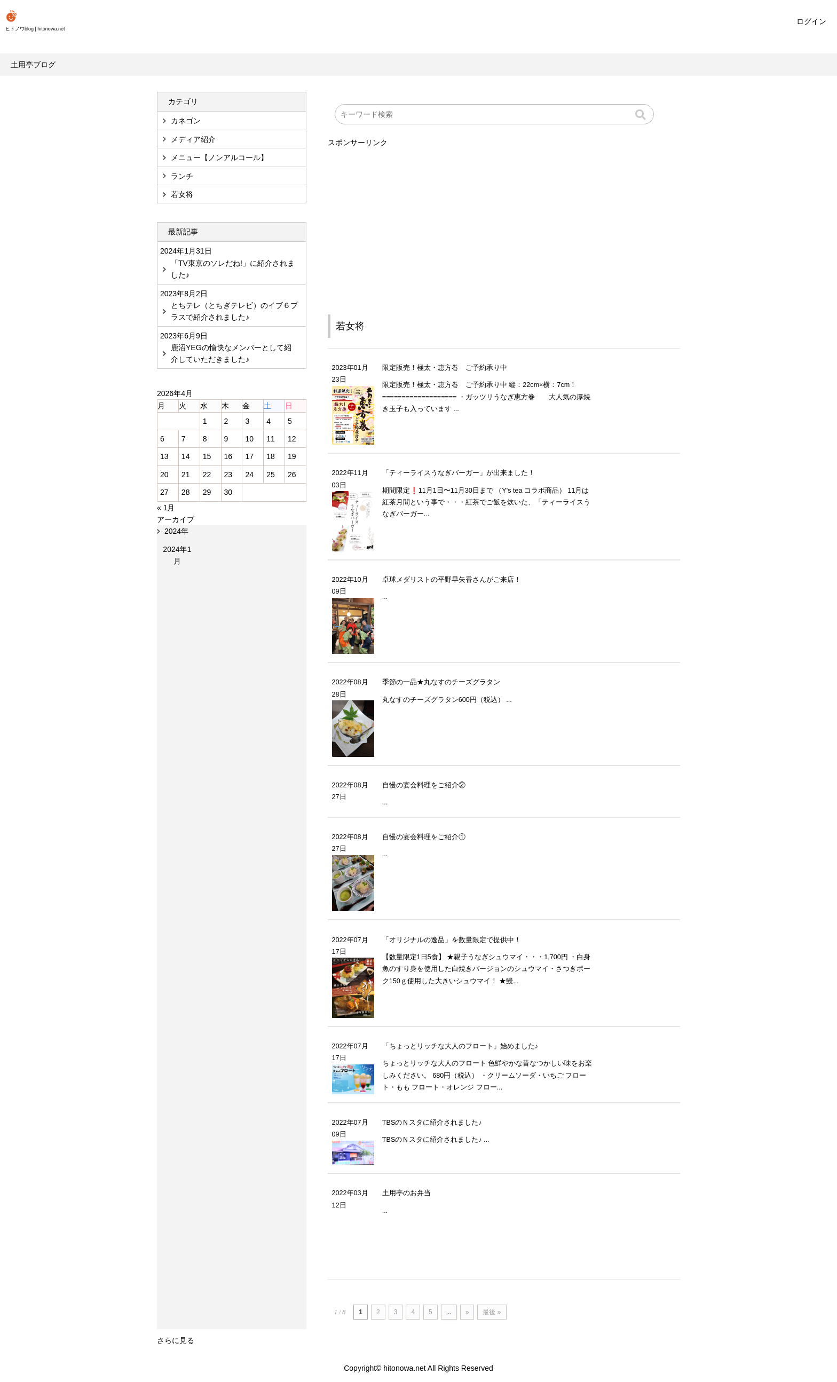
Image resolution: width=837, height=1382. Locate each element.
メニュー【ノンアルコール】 (219, 157)
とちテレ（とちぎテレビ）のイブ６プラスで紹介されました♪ (234, 311)
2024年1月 (177, 555)
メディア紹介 (193, 139)
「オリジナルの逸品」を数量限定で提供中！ (451, 940)
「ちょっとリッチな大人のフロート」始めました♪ (460, 1046)
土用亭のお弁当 (406, 1193)
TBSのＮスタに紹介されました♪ (432, 1122)
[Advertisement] (504, 223)
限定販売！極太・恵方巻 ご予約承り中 (444, 368)
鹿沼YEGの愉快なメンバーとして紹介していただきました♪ (231, 353)
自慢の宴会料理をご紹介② (423, 785)
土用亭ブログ (33, 64)
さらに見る (175, 1340)
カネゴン (186, 120)
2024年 (176, 531)
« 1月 (166, 507)
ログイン (811, 21)
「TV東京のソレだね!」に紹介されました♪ (233, 269)
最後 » (492, 1312)
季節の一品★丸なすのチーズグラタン (441, 682)
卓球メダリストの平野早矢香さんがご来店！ (451, 579)
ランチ (182, 176)
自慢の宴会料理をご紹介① (423, 837)
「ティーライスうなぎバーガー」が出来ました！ (458, 473)
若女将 (350, 326)
